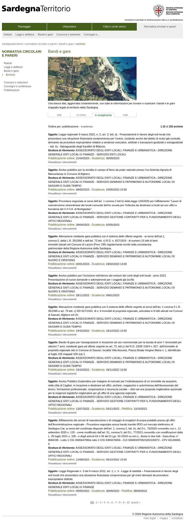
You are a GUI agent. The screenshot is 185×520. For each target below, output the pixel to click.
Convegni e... (91, 34)
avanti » (135, 502)
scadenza (87, 126)
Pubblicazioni (12, 90)
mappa (164, 518)
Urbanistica (69, 26)
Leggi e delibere (24, 34)
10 (128, 502)
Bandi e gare (45, 34)
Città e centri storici (114, 26)
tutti (59, 114)
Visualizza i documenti (62, 162)
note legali (150, 518)
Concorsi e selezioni (68, 34)
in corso (81, 114)
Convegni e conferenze (17, 86)
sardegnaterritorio (12, 43)
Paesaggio (24, 26)
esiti (125, 114)
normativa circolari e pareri (40, 43)
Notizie (8, 34)
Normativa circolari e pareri (160, 26)
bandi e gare (66, 43)
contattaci (177, 518)
